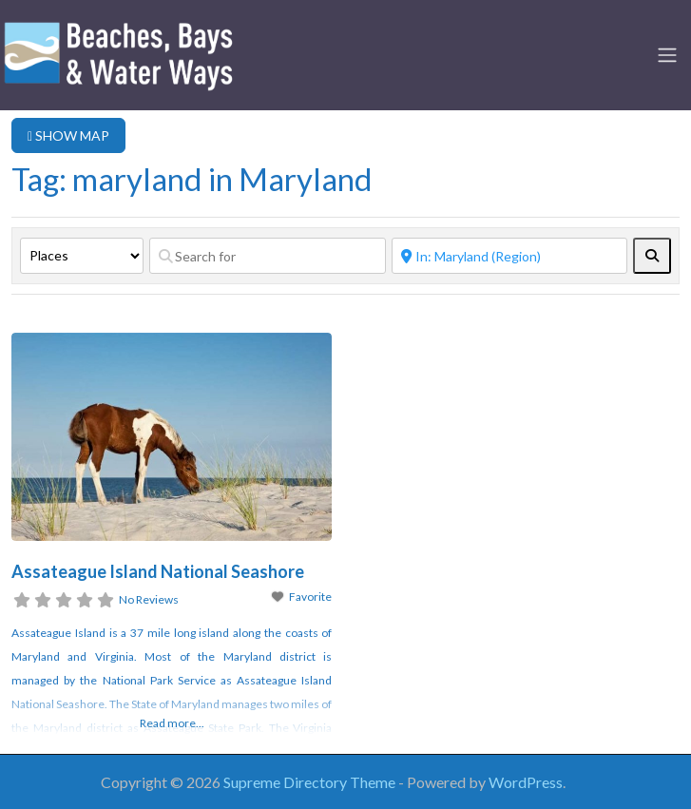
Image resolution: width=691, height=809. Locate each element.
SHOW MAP (68, 135)
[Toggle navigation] (667, 55)
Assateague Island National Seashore (157, 571)
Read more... (172, 723)
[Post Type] (82, 256)
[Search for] (267, 256)
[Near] (510, 256)
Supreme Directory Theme (310, 782)
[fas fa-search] (652, 256)
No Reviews (149, 599)
